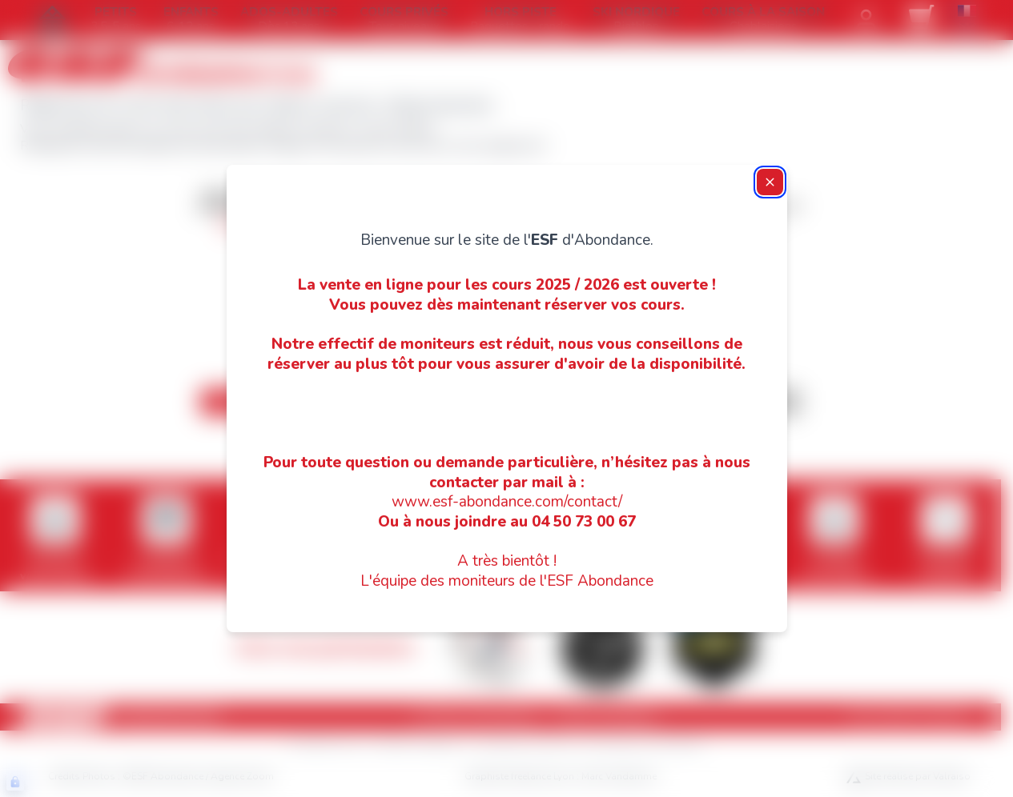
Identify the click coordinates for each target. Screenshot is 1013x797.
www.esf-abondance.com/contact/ (507, 501)
